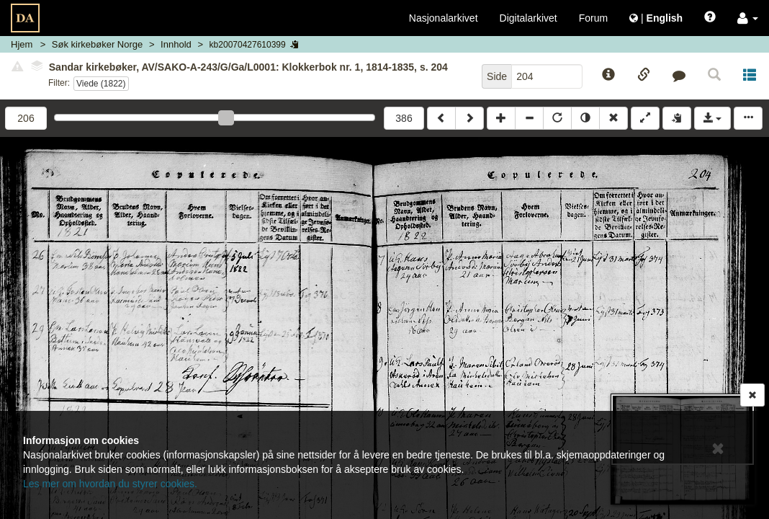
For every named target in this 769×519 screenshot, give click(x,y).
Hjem (21, 44)
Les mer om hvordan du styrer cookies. (110, 483)
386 (403, 118)
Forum (593, 18)
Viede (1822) (101, 84)
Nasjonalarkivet (443, 18)
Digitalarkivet (528, 18)
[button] (748, 18)
